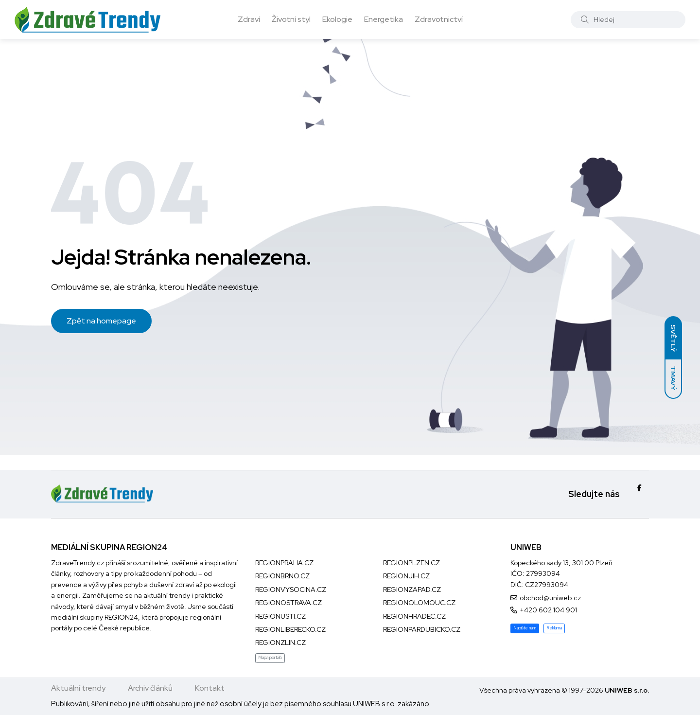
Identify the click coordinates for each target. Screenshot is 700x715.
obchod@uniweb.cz (550, 597)
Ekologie (337, 19)
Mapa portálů (270, 658)
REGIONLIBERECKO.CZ (290, 629)
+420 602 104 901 (548, 610)
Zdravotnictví (439, 19)
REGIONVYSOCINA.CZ (290, 589)
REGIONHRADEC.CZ (414, 616)
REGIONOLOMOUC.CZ (419, 602)
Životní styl (291, 19)
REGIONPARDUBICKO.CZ (421, 629)
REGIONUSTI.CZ (280, 616)
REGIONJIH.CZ (406, 576)
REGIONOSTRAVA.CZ (288, 602)
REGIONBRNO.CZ (282, 576)
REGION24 (121, 617)
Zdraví (249, 19)
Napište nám (524, 628)
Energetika (383, 19)
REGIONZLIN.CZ (280, 642)
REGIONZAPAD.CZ (412, 589)
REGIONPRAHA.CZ (284, 562)
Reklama (554, 628)
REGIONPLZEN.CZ (411, 562)
